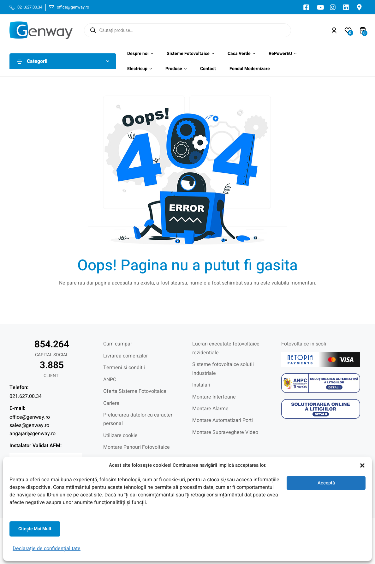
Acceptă (326, 482)
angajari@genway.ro (32, 433)
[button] (362, 465)
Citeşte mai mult (34, 528)
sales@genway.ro (29, 425)
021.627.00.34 (25, 396)
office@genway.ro (29, 417)
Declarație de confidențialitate (46, 548)
